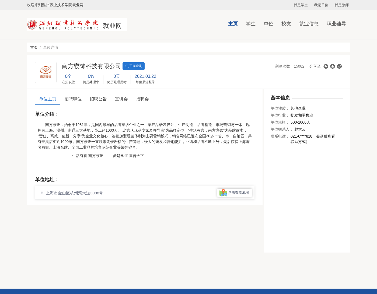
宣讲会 (121, 99)
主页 (233, 23)
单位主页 (47, 99)
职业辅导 (336, 23)
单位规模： (280, 122)
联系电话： (280, 136)
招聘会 (142, 99)
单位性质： (280, 108)
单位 (268, 23)
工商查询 (133, 66)
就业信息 (309, 23)
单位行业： (280, 115)
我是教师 (342, 5)
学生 (251, 23)
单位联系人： (282, 129)
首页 (34, 47)
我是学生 (301, 5)
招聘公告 (98, 99)
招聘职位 (73, 99)
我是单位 (321, 5)
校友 (286, 23)
